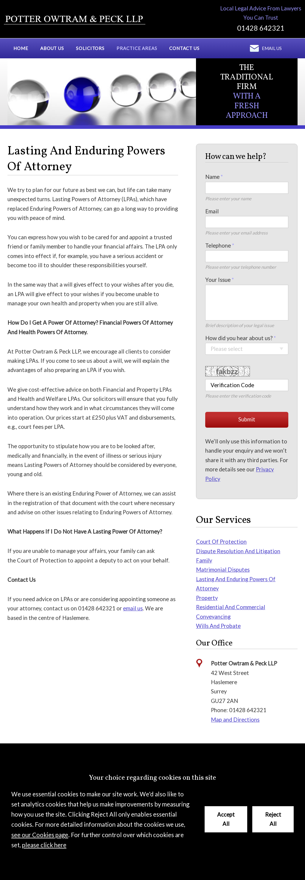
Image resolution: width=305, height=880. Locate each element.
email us (133, 608)
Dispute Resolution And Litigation (238, 551)
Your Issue (218, 279)
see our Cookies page (39, 834)
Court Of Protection (221, 541)
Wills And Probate (218, 626)
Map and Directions (235, 719)
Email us (272, 48)
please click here (44, 844)
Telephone (218, 245)
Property (207, 598)
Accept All (226, 819)
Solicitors (90, 48)
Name (212, 177)
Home (20, 48)
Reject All (273, 819)
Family (204, 560)
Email (212, 211)
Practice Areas (136, 48)
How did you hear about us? (239, 338)
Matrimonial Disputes (223, 569)
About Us (52, 48)
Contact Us (184, 48)
